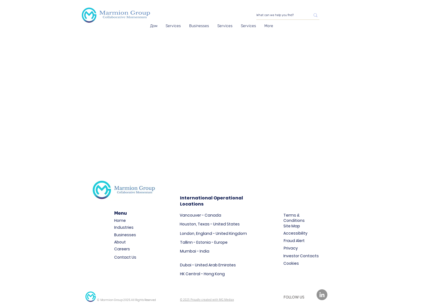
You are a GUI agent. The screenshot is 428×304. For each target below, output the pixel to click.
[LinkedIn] (322, 294)
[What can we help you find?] (279, 15)
